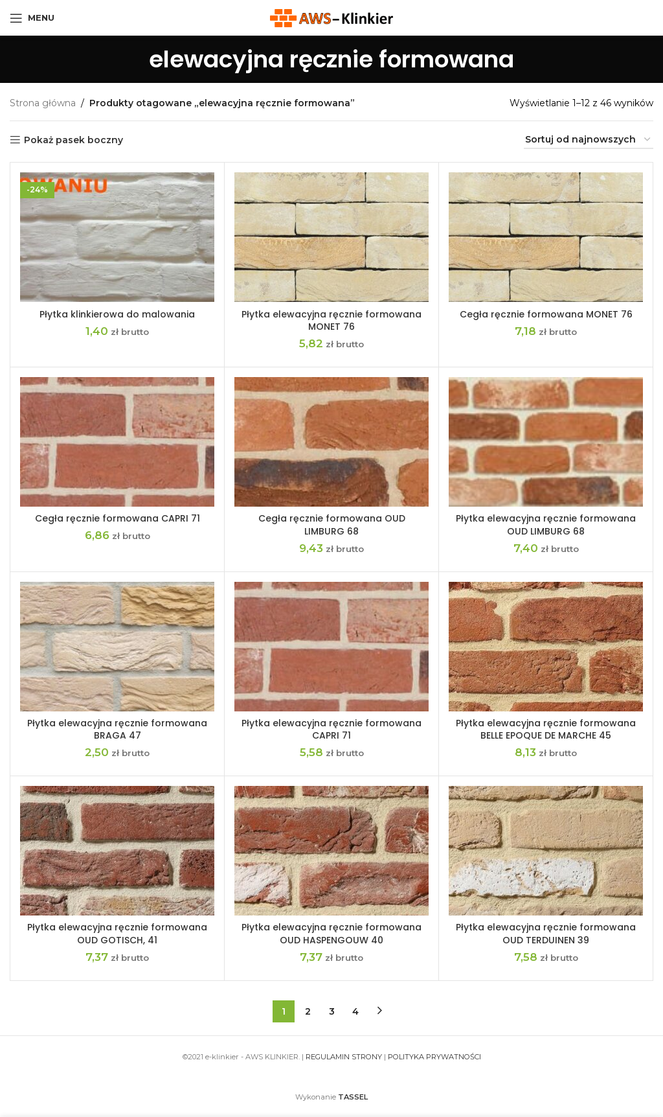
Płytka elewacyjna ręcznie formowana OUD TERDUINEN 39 (546, 934)
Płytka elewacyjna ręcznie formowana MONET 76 (331, 321)
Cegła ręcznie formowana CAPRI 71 (117, 518)
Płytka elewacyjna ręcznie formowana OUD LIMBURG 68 (546, 525)
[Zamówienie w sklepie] (588, 140)
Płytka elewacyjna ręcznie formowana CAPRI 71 (331, 730)
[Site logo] (331, 17)
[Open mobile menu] (32, 18)
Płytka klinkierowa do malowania (117, 314)
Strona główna (43, 103)
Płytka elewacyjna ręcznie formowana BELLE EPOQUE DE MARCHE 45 (546, 730)
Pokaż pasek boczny (73, 140)
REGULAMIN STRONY (344, 1056)
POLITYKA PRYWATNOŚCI (434, 1056)
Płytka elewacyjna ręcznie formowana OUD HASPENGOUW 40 (331, 934)
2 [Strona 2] (308, 1011)
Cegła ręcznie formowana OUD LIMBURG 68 (331, 525)
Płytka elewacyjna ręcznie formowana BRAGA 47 (117, 730)
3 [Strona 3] (332, 1011)
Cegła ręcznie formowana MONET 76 (546, 314)
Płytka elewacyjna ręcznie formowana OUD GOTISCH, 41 (117, 934)
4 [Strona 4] (355, 1011)
